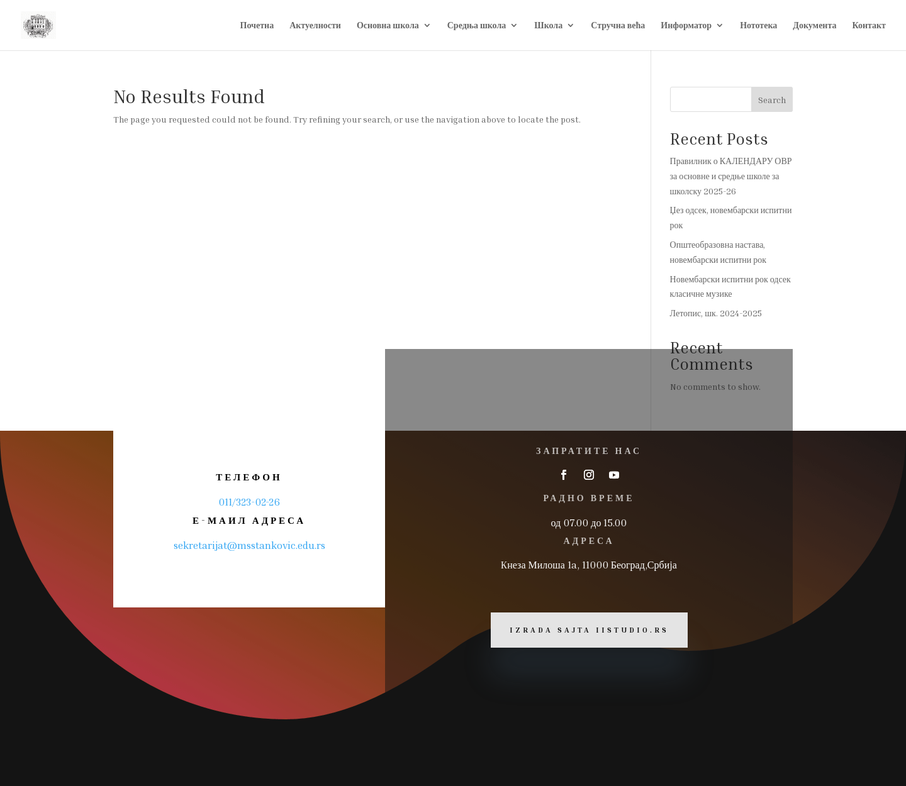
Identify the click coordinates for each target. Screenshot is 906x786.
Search (772, 99)
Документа (814, 25)
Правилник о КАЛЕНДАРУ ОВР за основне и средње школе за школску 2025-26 (731, 175)
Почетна (257, 25)
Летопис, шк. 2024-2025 (716, 312)
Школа (548, 25)
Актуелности (315, 25)
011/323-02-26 (249, 501)
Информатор (686, 25)
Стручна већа (618, 25)
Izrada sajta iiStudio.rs (589, 629)
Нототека (758, 25)
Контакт (869, 25)
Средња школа (476, 25)
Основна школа (388, 25)
